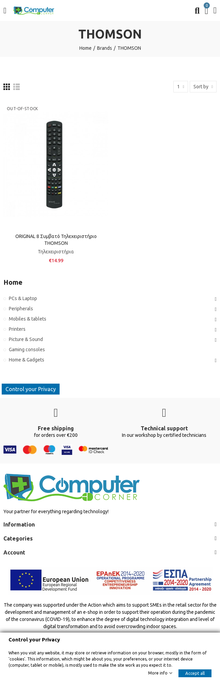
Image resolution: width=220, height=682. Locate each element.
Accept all (195, 673)
